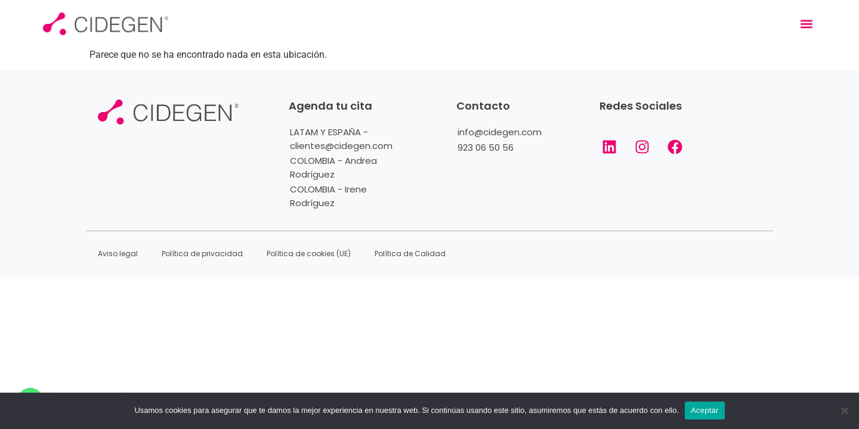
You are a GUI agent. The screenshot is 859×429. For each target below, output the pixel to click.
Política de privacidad (202, 253)
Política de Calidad (410, 253)
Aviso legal (118, 253)
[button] (806, 24)
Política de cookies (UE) (309, 253)
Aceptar (705, 410)
